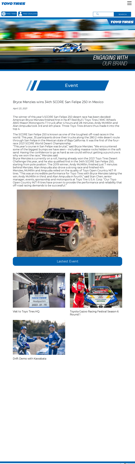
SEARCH (123, 14)
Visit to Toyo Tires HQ (26, 311)
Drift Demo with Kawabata (29, 358)
